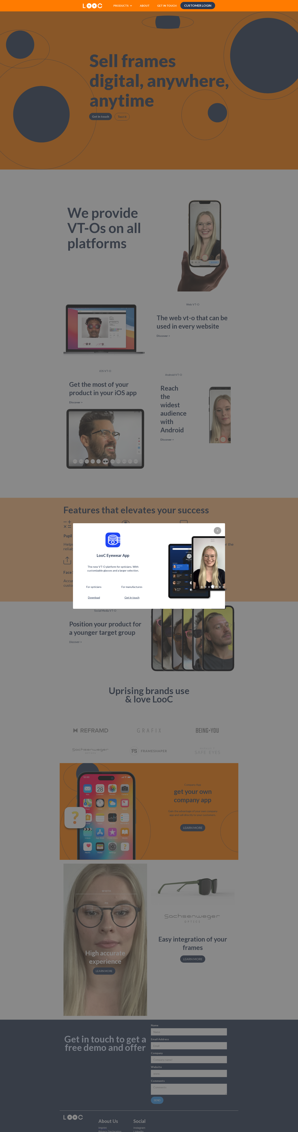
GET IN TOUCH (167, 5)
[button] (123, 5)
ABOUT (145, 5)
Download (94, 597)
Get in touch (131, 597)
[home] (92, 4)
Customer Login (197, 5)
